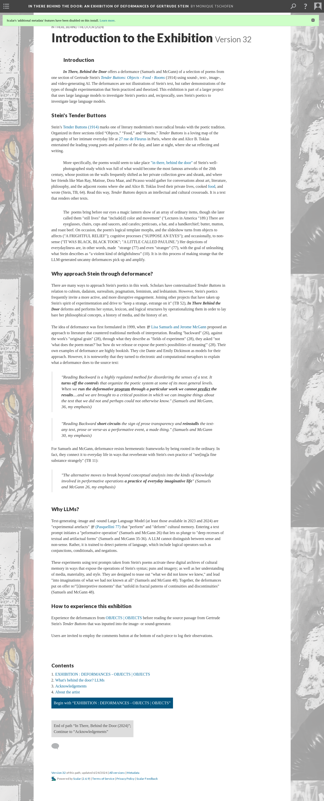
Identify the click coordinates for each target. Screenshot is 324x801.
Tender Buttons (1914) (81, 127)
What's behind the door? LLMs (80, 680)
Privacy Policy (125, 778)
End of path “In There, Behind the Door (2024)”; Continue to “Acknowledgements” (92, 729)
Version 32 (58, 773)
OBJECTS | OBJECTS (124, 618)
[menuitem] (6, 6)
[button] (305, 6)
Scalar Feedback (147, 778)
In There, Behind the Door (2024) (77, 27)
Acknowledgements (71, 686)
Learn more (107, 20)
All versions (117, 773)
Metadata (133, 773)
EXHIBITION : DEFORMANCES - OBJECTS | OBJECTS (102, 674)
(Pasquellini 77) (108, 527)
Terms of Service (103, 778)
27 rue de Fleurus (133, 139)
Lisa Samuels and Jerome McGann (178, 327)
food (211, 186)
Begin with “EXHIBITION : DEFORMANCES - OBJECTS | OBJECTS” (112, 703)
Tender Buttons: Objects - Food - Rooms (133, 77)
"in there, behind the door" (172, 163)
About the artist (67, 692)
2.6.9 (86, 778)
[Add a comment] (57, 746)
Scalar (77, 778)
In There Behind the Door (108, 6)
